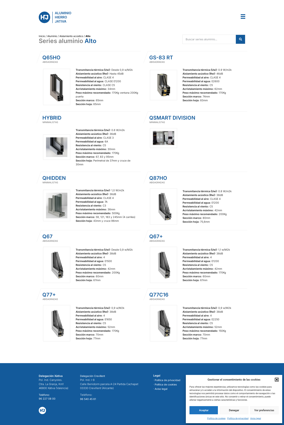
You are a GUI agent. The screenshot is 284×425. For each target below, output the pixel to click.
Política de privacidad (237, 418)
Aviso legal (255, 418)
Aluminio (52, 36)
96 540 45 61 (88, 399)
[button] (277, 379)
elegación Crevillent (93, 375)
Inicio (42, 36)
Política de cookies (216, 418)
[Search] (240, 39)
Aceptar (203, 410)
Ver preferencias (264, 410)
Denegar (234, 410)
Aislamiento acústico (71, 36)
